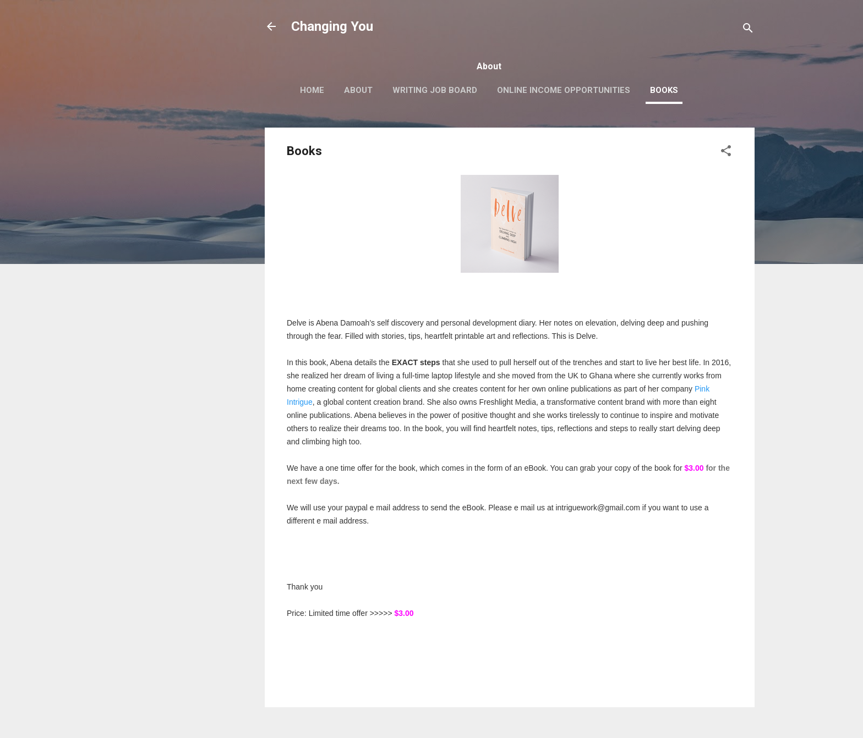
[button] (726, 152)
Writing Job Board (434, 90)
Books (664, 90)
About (358, 90)
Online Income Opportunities (563, 90)
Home (312, 90)
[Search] (748, 30)
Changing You (332, 26)
